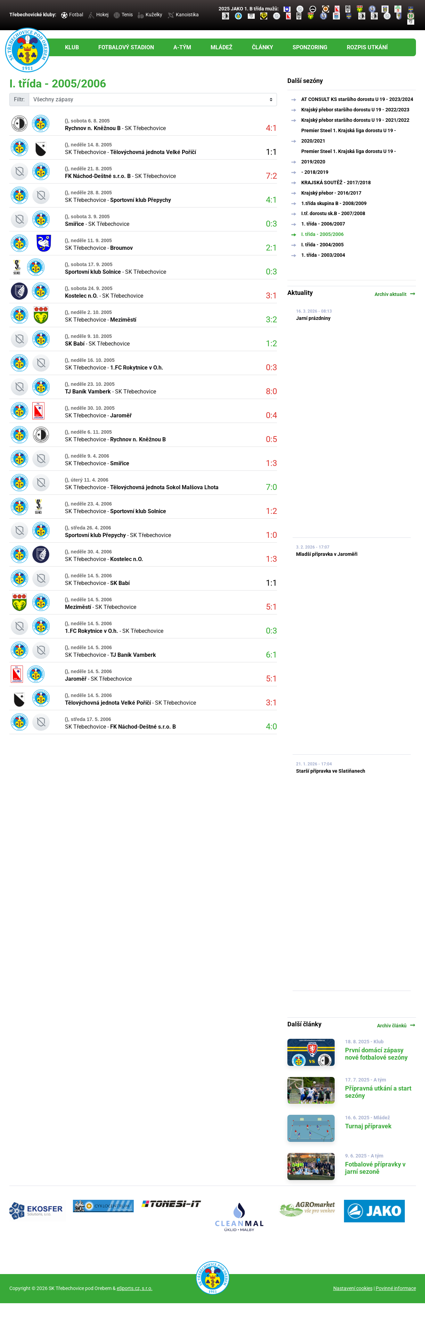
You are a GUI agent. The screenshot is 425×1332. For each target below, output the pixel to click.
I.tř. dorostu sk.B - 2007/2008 (333, 213)
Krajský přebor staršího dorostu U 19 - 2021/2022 (355, 120)
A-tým (182, 47)
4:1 (271, 128)
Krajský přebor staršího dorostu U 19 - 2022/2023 (355, 109)
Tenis (123, 14)
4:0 (271, 726)
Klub (72, 47)
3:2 (271, 319)
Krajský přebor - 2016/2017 (331, 193)
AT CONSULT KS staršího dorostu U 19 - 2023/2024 (357, 99)
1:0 (271, 535)
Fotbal (72, 14)
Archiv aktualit (395, 294)
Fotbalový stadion (126, 47)
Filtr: (19, 99)
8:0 (271, 391)
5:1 (271, 607)
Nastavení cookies (353, 1288)
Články (262, 47)
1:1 (271, 152)
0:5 (271, 439)
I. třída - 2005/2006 (322, 234)
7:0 (271, 487)
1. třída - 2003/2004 (323, 255)
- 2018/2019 (314, 172)
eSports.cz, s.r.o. (135, 1288)
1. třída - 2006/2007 (323, 224)
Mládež (221, 47)
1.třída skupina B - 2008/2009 (334, 203)
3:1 (271, 295)
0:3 (271, 224)
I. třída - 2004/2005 (322, 244)
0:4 (271, 415)
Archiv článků (396, 1025)
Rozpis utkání (367, 47)
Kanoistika (183, 14)
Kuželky (150, 14)
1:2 (271, 343)
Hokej (98, 14)
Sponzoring (310, 47)
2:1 (271, 248)
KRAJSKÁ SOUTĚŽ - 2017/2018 (336, 182)
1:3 (271, 463)
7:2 (271, 176)
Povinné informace (396, 1288)
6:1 (271, 655)
